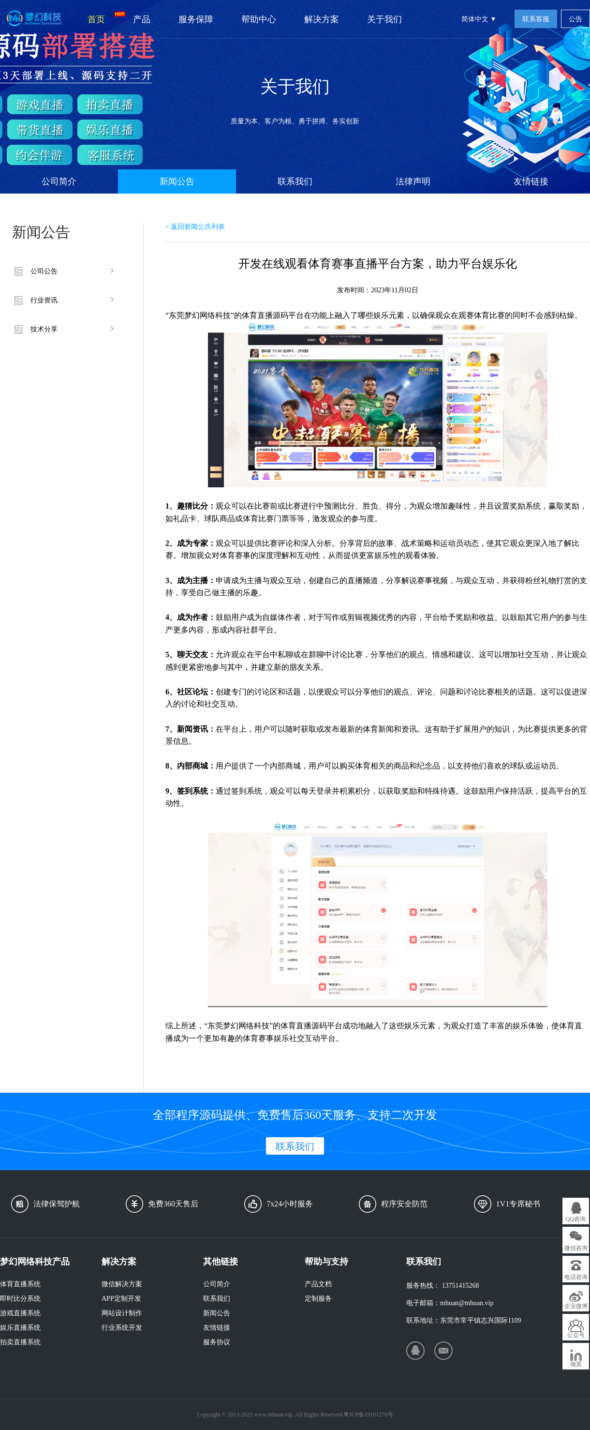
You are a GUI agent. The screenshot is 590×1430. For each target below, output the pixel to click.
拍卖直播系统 (20, 1342)
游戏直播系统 (20, 1313)
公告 (575, 19)
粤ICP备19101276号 (368, 1414)
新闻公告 (177, 181)
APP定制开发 (121, 1298)
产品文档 (318, 1284)
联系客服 (535, 19)
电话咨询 (576, 1277)
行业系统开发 (122, 1327)
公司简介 (59, 181)
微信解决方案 (122, 1284)
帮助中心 (258, 19)
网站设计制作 (122, 1313)
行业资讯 (44, 300)
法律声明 (413, 181)
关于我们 (384, 19)
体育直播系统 (20, 1284)
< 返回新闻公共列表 (195, 226)
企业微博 (576, 1306)
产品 (141, 19)
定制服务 (318, 1298)
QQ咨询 (576, 1219)
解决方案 (321, 19)
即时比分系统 (20, 1298)
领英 (576, 1364)
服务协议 (216, 1342)
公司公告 (44, 271)
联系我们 (295, 181)
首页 (103, 18)
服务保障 (195, 19)
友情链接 (531, 181)
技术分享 (44, 329)
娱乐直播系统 (20, 1327)
